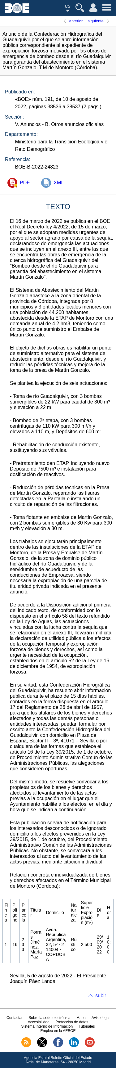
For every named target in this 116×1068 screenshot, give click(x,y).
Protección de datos (71, 1022)
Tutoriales (87, 1026)
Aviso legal (101, 1018)
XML (59, 182)
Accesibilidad (38, 1022)
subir (100, 995)
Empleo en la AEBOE (57, 1031)
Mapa (81, 1018)
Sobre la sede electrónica (49, 1018)
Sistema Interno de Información (47, 1026)
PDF (25, 182)
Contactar (14, 1018)
